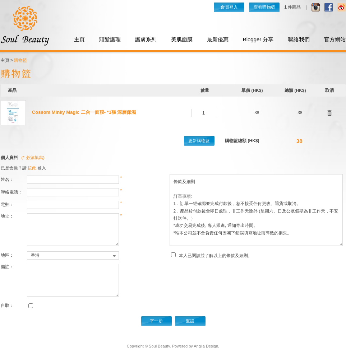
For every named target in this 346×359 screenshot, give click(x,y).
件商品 (292, 7)
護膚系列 (146, 39)
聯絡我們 (299, 39)
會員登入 (229, 7)
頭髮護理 (110, 39)
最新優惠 (218, 39)
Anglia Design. (206, 346)
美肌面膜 (182, 39)
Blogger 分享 (258, 39)
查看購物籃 (264, 7)
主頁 (79, 39)
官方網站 (335, 39)
